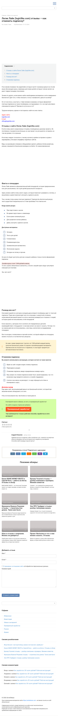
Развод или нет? (11, 76)
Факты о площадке (12, 73)
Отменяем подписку (13, 80)
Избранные (7, 616)
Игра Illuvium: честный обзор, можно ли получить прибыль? (23, 645)
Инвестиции (8, 619)
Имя (4, 553)
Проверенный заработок (12, 626)
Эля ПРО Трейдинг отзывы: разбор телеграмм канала (41, 507)
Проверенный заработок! (18, 409)
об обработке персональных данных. (25, 566)
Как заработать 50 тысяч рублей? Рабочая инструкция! (32, 671)
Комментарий (6, 569)
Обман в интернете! (10, 623)
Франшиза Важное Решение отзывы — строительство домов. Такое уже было (13, 508)
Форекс (6, 632)
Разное (6, 629)
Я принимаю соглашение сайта (13, 566)
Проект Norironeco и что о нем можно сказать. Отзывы (42, 534)
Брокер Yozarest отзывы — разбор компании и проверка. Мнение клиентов (42, 480)
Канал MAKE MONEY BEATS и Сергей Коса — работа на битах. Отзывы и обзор (14, 480)
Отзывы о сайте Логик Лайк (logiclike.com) (20, 70)
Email (4, 559)
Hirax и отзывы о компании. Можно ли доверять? (13, 534)
